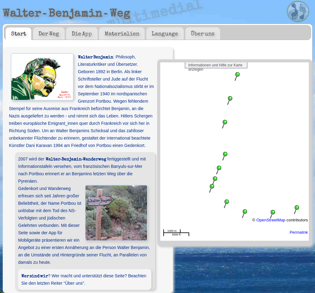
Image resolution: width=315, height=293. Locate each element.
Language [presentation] (165, 33)
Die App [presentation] (82, 33)
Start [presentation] (18, 33)
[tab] (18, 33)
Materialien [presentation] (122, 33)
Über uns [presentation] (202, 33)
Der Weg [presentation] (48, 33)
